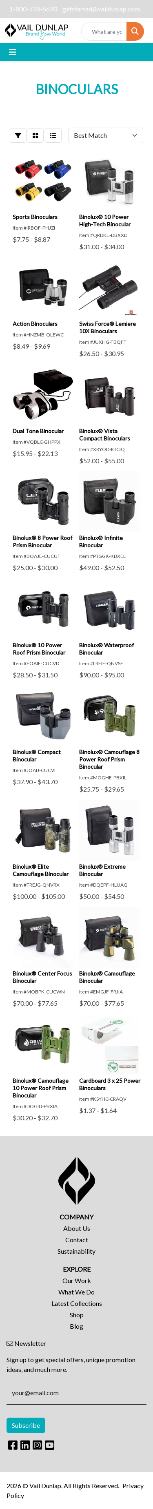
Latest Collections (76, 1303)
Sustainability (76, 1251)
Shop (77, 1315)
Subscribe (26, 1425)
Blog (76, 1326)
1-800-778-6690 (33, 9)
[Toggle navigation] (12, 52)
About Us (76, 1228)
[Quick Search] (104, 31)
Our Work (76, 1280)
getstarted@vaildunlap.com (101, 9)
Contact (76, 1239)
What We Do (76, 1292)
